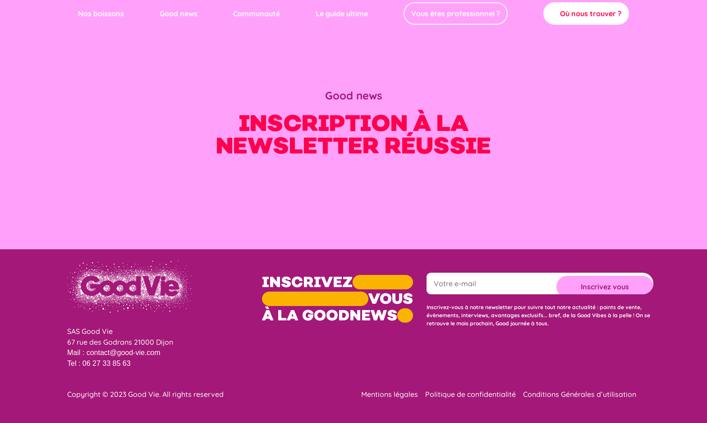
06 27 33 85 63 (107, 363)
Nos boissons (101, 13)
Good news (178, 13)
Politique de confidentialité (470, 394)
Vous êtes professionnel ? (455, 13)
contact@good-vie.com (124, 352)
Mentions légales (389, 394)
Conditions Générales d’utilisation (579, 394)
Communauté (256, 13)
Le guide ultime (342, 13)
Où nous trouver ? (590, 13)
